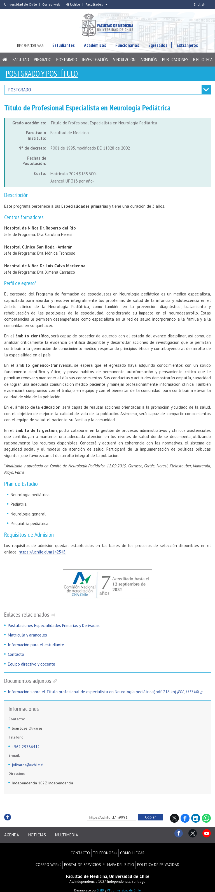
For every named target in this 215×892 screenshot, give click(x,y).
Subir (7, 825)
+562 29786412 (26, 748)
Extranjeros (187, 47)
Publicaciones (175, 62)
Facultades (94, 4)
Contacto (16, 656)
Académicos (95, 47)
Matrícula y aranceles (27, 637)
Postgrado (66, 62)
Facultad (21, 62)
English (199, 4)
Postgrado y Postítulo (44, 75)
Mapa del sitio (120, 859)
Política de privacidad (156, 859)
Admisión (149, 62)
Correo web (51, 4)
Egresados (157, 47)
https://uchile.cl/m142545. (42, 553)
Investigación (95, 62)
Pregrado (43, 62)
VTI (109, 884)
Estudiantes (63, 47)
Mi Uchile (73, 4)
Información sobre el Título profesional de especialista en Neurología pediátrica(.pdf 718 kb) (103, 693)
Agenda (11, 835)
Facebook (185, 820)
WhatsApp (206, 820)
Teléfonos (103, 850)
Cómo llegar (131, 850)
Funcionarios (127, 47)
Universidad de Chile (20, 4)
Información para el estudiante (36, 646)
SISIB (100, 884)
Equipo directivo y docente (31, 666)
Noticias (39, 835)
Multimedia (71, 835)
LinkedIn (195, 820)
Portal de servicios (84, 859)
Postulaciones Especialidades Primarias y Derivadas (54, 627)
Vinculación (124, 62)
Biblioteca (202, 62)
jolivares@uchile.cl (28, 766)
